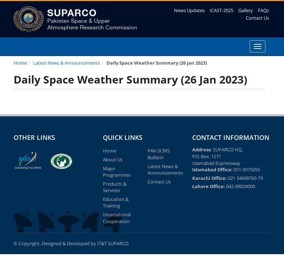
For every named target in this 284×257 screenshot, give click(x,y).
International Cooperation (117, 218)
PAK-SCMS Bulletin (159, 154)
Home (20, 63)
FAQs (263, 10)
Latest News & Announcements (66, 63)
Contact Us (257, 18)
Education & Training (116, 202)
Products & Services (114, 187)
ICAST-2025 (221, 10)
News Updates (189, 10)
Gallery (245, 10)
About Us (113, 159)
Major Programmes (116, 171)
